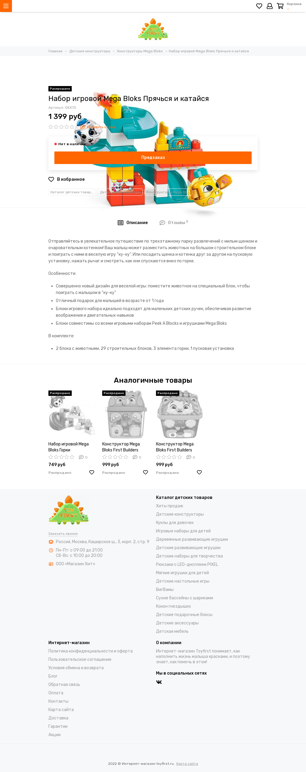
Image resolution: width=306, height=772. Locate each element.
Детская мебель (172, 631)
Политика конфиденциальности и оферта (90, 651)
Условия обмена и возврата (76, 667)
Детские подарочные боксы (184, 614)
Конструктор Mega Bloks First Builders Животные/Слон (121, 447)
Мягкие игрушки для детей (182, 572)
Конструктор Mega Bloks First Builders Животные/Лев (175, 447)
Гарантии (58, 726)
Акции (54, 734)
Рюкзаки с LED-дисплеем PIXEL (187, 564)
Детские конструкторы (120, 192)
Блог (53, 676)
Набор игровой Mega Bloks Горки (68, 447)
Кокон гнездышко (173, 606)
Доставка (58, 718)
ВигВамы (165, 589)
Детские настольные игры (182, 581)
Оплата (55, 693)
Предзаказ (153, 157)
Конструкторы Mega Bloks (169, 192)
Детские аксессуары (177, 623)
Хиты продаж (169, 505)
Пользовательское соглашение (79, 659)
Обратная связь (64, 684)
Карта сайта (61, 709)
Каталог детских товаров (73, 192)
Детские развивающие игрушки (188, 547)
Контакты (58, 701)
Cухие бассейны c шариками (184, 598)
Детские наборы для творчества (189, 556)
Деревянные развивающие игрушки (192, 539)
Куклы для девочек (175, 522)
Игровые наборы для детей (183, 531)
